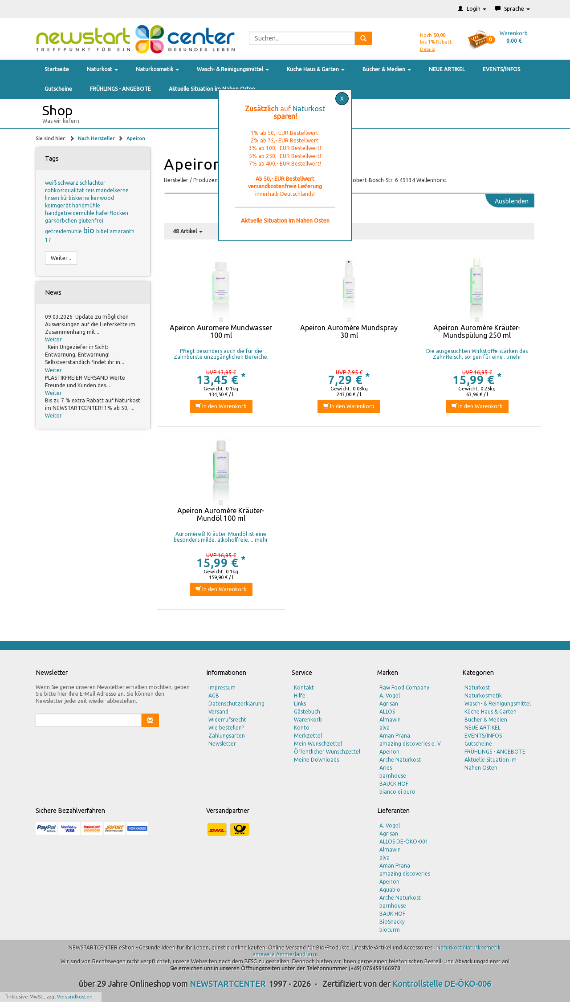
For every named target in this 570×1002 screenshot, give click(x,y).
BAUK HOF (392, 914)
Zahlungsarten (226, 735)
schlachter (93, 183)
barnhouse (392, 776)
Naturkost (102, 69)
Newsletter (222, 743)
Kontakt (304, 687)
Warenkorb (308, 719)
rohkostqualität (65, 190)
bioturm (389, 930)
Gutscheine (58, 89)
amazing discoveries (404, 873)
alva (384, 727)
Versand (218, 711)
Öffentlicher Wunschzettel (327, 752)
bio (89, 230)
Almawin (390, 719)
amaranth (122, 231)
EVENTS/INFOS (501, 69)
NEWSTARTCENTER (227, 983)
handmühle (86, 205)
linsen (53, 198)
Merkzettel (308, 735)
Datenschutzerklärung (236, 703)
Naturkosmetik (157, 69)
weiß (51, 183)
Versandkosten (75, 996)
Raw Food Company (404, 687)
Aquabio (389, 889)
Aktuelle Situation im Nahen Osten (212, 89)
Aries (385, 768)
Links (300, 703)
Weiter (53, 339)
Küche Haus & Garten (316, 69)
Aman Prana (394, 735)
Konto (301, 727)
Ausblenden (512, 201)
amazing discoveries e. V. (410, 743)
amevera (263, 954)
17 (48, 240)
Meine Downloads (316, 760)
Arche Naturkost (400, 760)
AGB (213, 695)
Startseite (57, 69)
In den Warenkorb (221, 406)
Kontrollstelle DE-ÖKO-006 (441, 983)
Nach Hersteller (97, 138)
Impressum (222, 687)
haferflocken (112, 213)
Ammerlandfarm (297, 954)
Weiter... (61, 258)
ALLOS (387, 711)
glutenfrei (90, 220)
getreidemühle (64, 231)
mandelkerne (112, 190)
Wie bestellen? (226, 727)
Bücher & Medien (386, 69)
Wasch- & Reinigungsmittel (233, 69)
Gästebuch (307, 711)
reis (91, 190)
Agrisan (388, 703)
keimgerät (58, 205)
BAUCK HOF (393, 784)
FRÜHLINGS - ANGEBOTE (120, 89)
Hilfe (299, 695)
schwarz (69, 183)
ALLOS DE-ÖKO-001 (403, 841)
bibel (103, 231)
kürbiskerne (76, 198)
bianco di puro (397, 792)
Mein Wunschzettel (318, 743)
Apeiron (135, 138)
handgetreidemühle (70, 213)
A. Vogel (389, 695)
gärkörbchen (61, 220)
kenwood (102, 198)
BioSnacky (392, 922)
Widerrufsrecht (227, 719)
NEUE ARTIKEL (447, 69)
